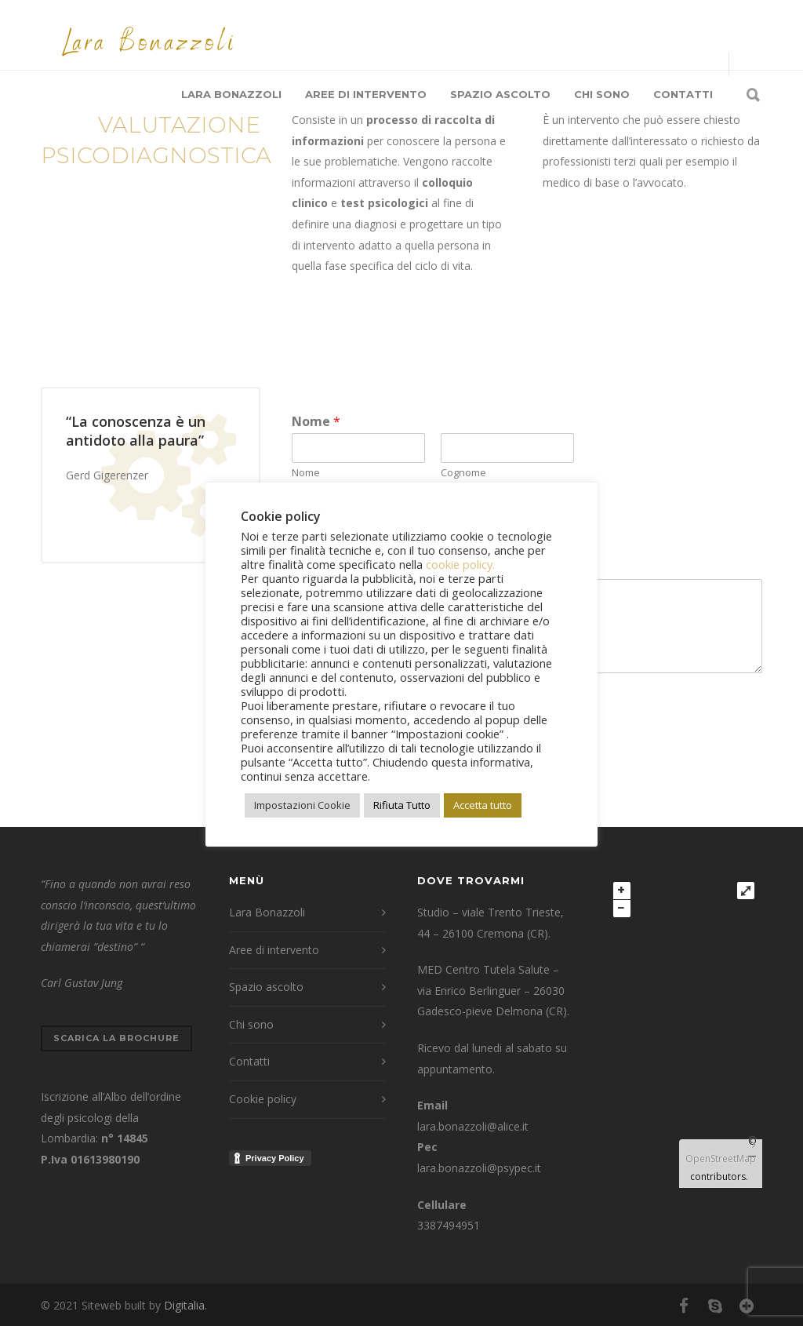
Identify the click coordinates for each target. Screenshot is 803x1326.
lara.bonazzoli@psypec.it (479, 1167)
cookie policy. (460, 564)
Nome (316, 421)
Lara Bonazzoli (231, 94)
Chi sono (602, 94)
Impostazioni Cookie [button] (302, 805)
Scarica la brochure (116, 1038)
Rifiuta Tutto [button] (402, 805)
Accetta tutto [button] (482, 805)
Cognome (463, 472)
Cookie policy (262, 1098)
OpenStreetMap (720, 1158)
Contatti (683, 94)
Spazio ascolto (500, 94)
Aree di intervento (366, 94)
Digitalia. (185, 1305)
